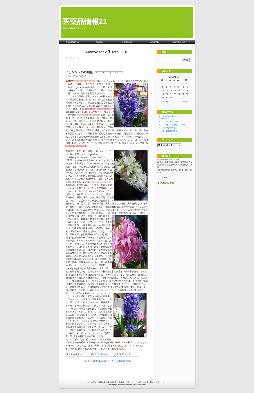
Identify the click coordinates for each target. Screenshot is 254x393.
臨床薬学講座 (127, 42)
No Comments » (124, 361)
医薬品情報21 (84, 21)
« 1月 (165, 101)
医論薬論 (100, 42)
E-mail (164, 178)
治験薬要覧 (154, 42)
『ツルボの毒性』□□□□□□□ (172, 122)
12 (163, 91)
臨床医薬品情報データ (181, 42)
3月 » (184, 101)
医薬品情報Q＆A (72, 42)
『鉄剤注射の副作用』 (170, 131)
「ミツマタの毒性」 (169, 128)
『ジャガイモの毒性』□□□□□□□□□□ (175, 125)
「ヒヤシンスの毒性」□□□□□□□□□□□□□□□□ (94, 72)
